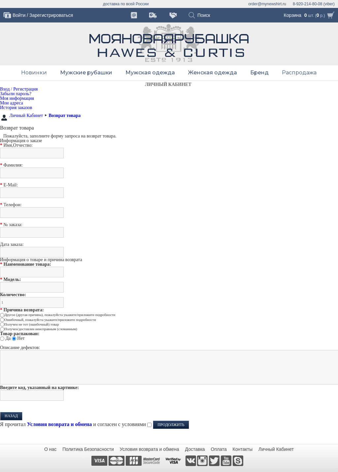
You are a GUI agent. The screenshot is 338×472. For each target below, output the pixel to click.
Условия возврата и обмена (149, 449)
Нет (20, 338)
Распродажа (299, 72)
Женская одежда (212, 72)
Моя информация (17, 98)
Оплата (219, 449)
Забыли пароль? (15, 93)
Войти (19, 15)
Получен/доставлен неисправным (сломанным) (40, 329)
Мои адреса (11, 102)
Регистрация (25, 89)
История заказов (16, 107)
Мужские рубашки (86, 72)
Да (8, 338)
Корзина (292, 15)
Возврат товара (65, 115)
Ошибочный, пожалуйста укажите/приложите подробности (50, 320)
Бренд (259, 72)
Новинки (34, 72)
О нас (50, 449)
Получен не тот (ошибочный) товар (31, 324)
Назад (11, 415)
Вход (5, 89)
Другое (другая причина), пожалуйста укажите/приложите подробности (59, 315)
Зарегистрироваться (51, 15)
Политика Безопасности (88, 449)
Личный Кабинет (26, 115)
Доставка (195, 449)
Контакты (243, 449)
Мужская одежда (150, 72)
